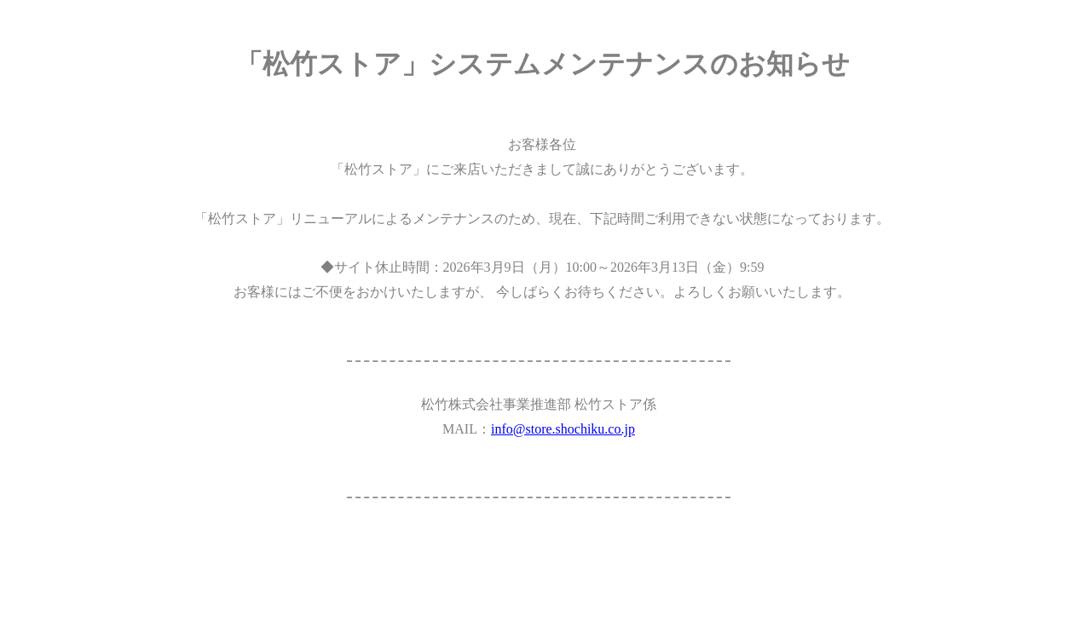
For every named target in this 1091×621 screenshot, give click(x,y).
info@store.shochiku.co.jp (563, 429)
